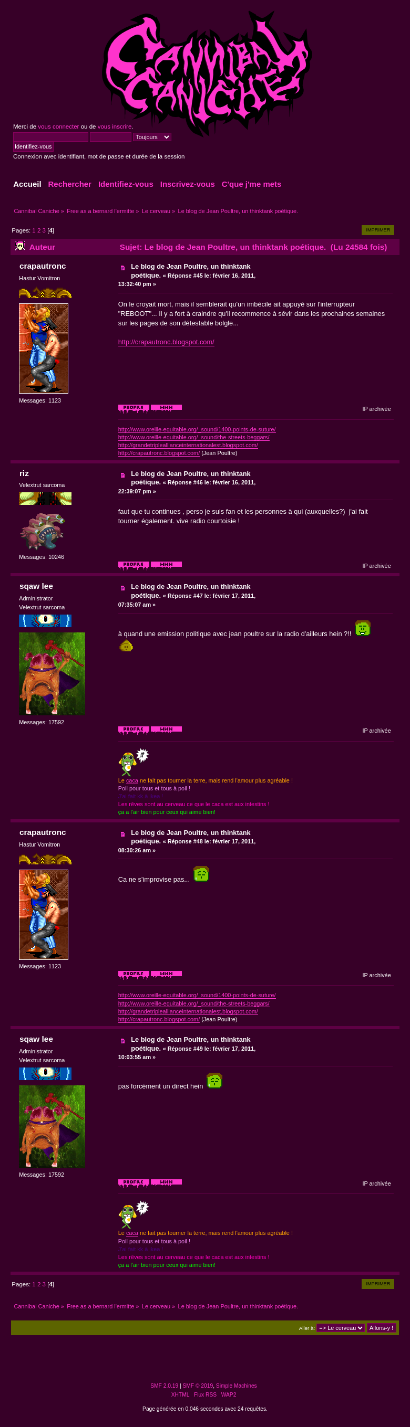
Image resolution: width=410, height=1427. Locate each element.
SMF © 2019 (198, 1386)
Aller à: (307, 1328)
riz (24, 473)
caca (132, 780)
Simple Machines (236, 1386)
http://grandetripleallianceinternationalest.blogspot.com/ (188, 445)
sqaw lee (36, 586)
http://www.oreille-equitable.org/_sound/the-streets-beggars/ (194, 437)
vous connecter (58, 126)
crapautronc (42, 265)
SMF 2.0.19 (164, 1386)
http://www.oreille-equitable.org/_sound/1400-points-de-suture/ (197, 429)
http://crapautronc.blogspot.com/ (166, 342)
